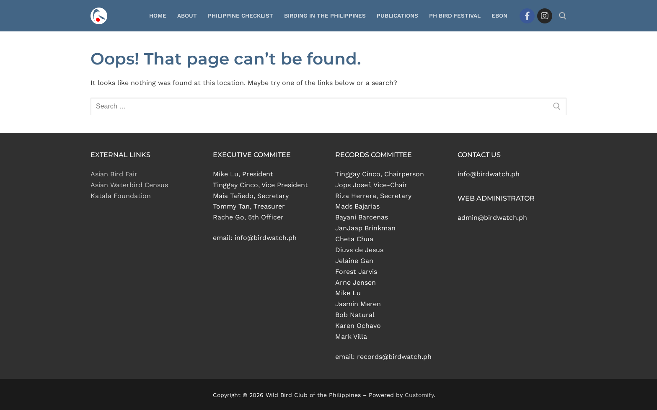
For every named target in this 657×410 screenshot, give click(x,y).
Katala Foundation (121, 196)
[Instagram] (544, 15)
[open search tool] (562, 16)
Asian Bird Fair (114, 174)
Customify (419, 395)
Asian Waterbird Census (129, 185)
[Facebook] (527, 15)
